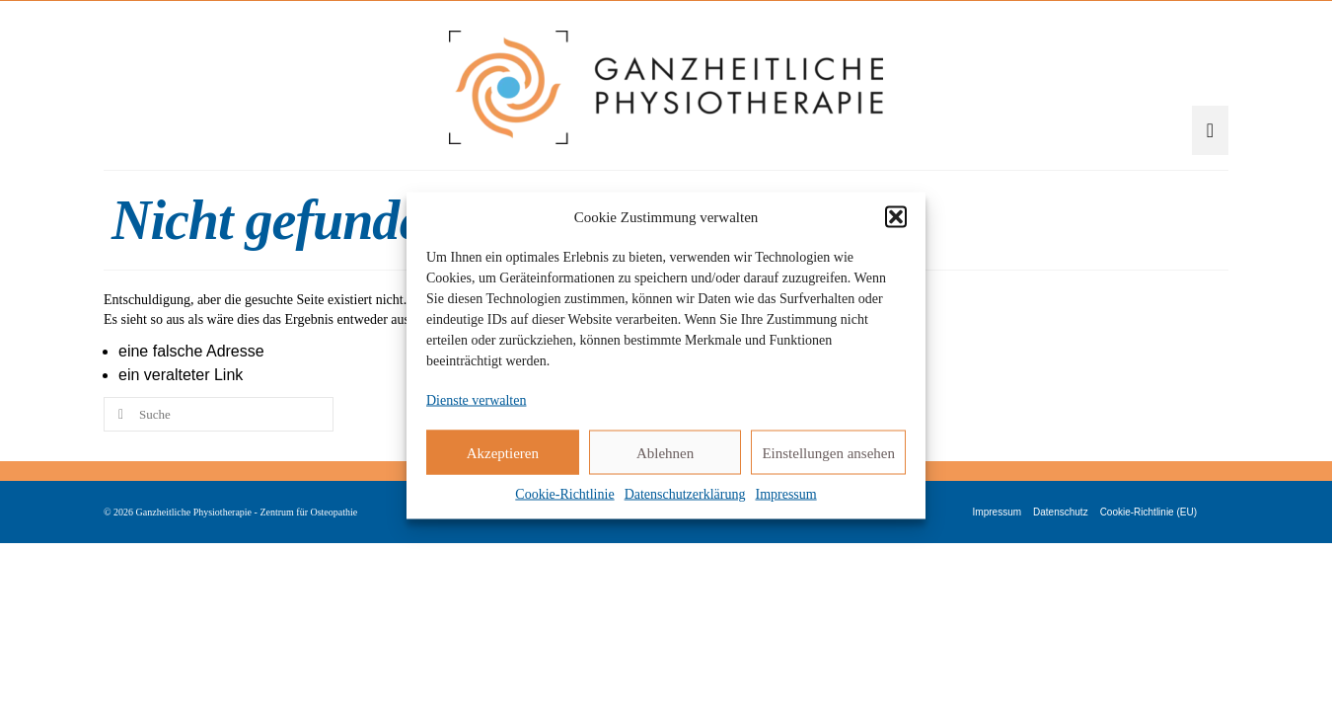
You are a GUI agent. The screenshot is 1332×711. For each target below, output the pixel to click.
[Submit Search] (118, 490)
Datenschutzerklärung (685, 494)
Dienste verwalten (476, 400)
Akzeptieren (503, 452)
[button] (896, 217)
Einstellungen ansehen (828, 452)
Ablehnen (665, 452)
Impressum (785, 494)
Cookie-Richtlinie (564, 494)
